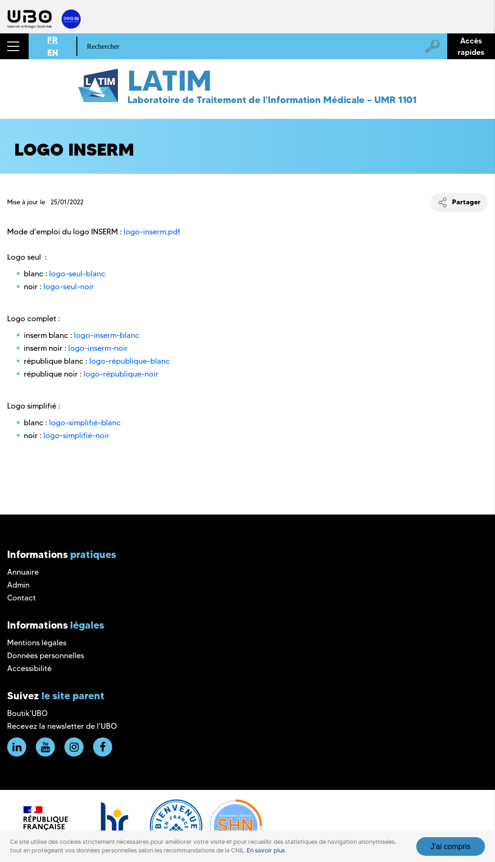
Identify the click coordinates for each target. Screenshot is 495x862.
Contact (21, 597)
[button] (14, 46)
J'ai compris (451, 846)
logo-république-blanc (129, 361)
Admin (18, 584)
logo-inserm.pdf (152, 231)
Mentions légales (36, 642)
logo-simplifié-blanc (85, 422)
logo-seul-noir (68, 286)
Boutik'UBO (27, 713)
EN (52, 52)
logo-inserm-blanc (106, 335)
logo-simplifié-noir (76, 435)
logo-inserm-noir (98, 348)
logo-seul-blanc (77, 273)
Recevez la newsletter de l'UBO (62, 726)
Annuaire (23, 572)
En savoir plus (266, 850)
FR (52, 39)
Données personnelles (45, 655)
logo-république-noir (121, 373)
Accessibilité (29, 668)
